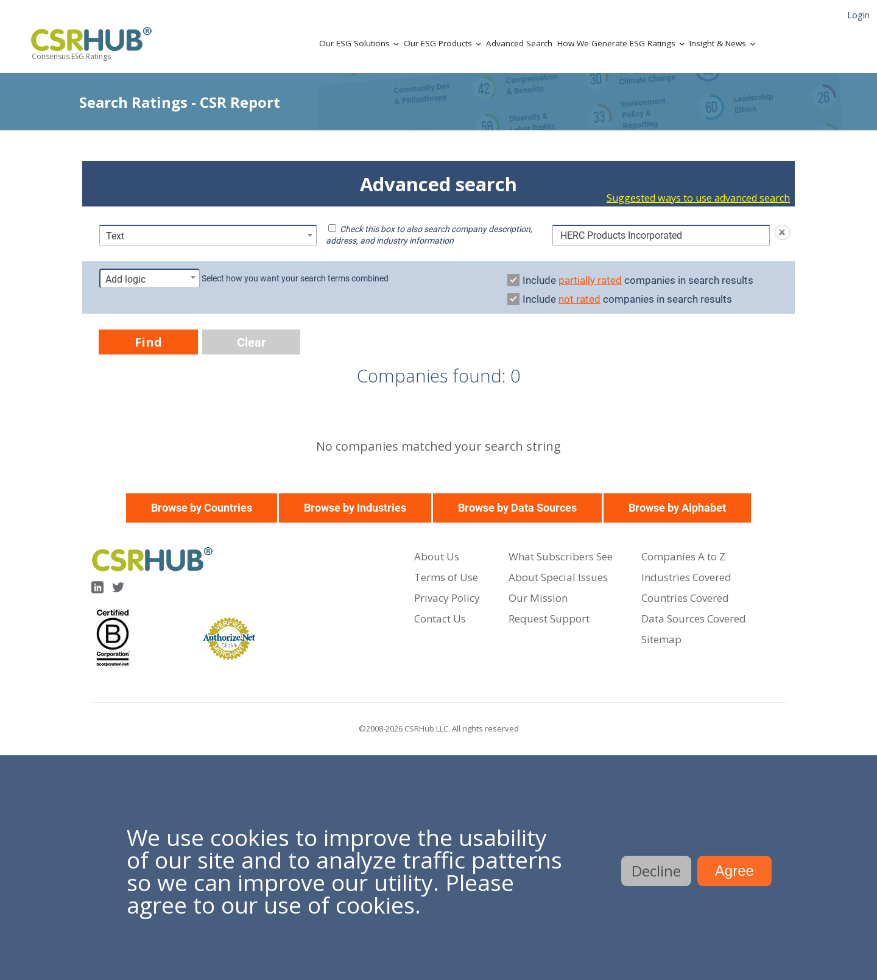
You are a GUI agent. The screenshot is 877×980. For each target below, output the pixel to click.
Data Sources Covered (693, 619)
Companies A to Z (683, 556)
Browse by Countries (201, 507)
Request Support (549, 619)
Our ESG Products (438, 43)
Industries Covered (686, 577)
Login (858, 15)
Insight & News (717, 43)
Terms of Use (446, 577)
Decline (656, 871)
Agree (734, 870)
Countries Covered (685, 598)
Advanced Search (519, 43)
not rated (579, 299)
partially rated (590, 280)
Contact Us (440, 619)
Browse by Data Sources (517, 507)
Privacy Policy (447, 598)
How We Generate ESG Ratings (616, 43)
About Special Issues (558, 577)
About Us (436, 556)
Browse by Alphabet (677, 507)
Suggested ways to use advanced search (698, 198)
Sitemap (661, 639)
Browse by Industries (355, 507)
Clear (251, 342)
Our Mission (538, 598)
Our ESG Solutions (354, 43)
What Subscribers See (561, 556)
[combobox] (208, 235)
